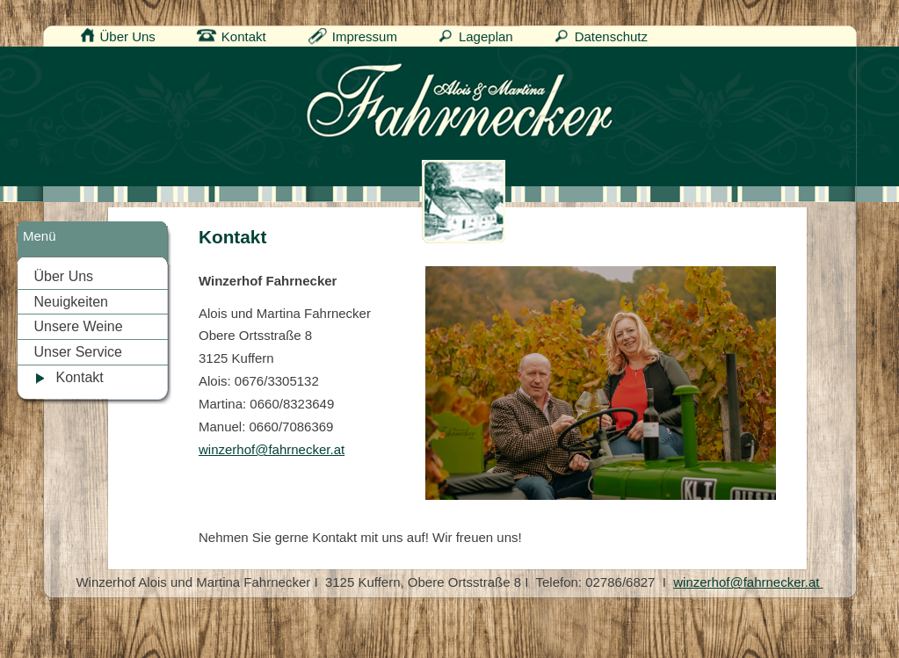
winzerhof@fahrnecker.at (271, 449)
